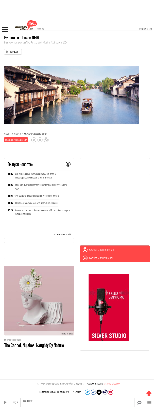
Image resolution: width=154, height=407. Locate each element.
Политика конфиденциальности (54, 391)
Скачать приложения (98, 249)
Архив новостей (62, 234)
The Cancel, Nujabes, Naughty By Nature (34, 345)
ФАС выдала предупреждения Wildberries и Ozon (36, 195)
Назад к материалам (16, 139)
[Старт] (5, 402)
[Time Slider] (77, 402)
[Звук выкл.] (15, 402)
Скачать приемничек (98, 258)
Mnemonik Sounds (12, 340)
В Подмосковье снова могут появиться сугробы (36, 203)
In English (77, 391)
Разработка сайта (103, 383)
